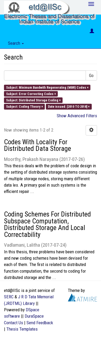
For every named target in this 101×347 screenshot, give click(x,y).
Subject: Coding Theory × (24, 107)
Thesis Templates (22, 329)
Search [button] (16, 43)
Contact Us (13, 322)
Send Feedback (40, 322)
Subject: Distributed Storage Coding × (33, 100)
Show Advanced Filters (77, 115)
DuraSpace (34, 316)
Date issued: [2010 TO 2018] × (69, 107)
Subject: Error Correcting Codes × (31, 94)
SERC (9, 296)
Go (91, 75)
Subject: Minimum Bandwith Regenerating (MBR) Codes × (47, 87)
